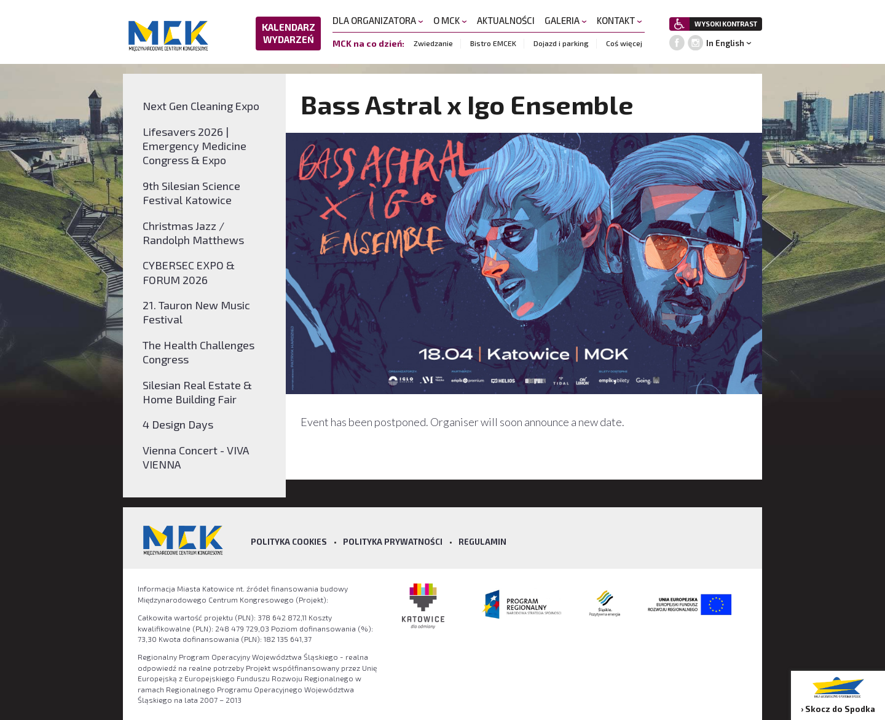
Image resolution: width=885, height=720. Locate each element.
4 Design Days (178, 424)
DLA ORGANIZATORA (377, 20)
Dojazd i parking (561, 43)
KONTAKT (619, 20)
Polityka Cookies (289, 542)
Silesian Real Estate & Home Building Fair (197, 392)
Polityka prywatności (392, 542)
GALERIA (566, 20)
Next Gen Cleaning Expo (201, 106)
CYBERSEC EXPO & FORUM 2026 (189, 272)
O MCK (450, 20)
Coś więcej (624, 43)
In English (725, 43)
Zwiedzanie (433, 43)
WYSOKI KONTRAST (725, 24)
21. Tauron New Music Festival (196, 312)
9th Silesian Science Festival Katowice (191, 193)
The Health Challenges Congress (198, 352)
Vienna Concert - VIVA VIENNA (196, 457)
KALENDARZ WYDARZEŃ (288, 33)
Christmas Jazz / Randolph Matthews (193, 233)
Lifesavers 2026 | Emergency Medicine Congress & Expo (194, 146)
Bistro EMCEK (493, 43)
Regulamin (482, 542)
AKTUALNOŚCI (506, 20)
